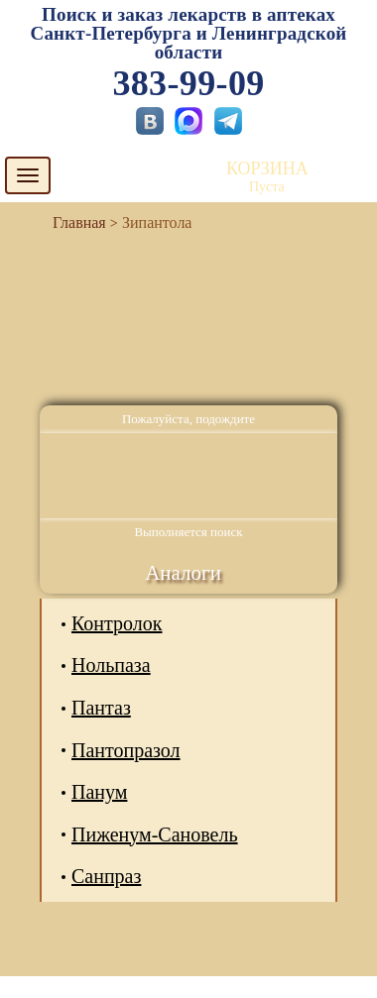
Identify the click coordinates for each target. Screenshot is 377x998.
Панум (99, 792)
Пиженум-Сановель (154, 834)
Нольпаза (111, 665)
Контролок (116, 623)
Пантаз (101, 708)
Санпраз (106, 876)
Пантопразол (126, 750)
